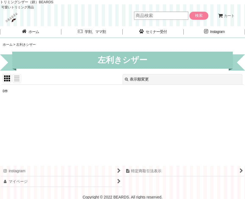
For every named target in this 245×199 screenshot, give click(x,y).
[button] (92, 32)
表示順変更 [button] (137, 79)
